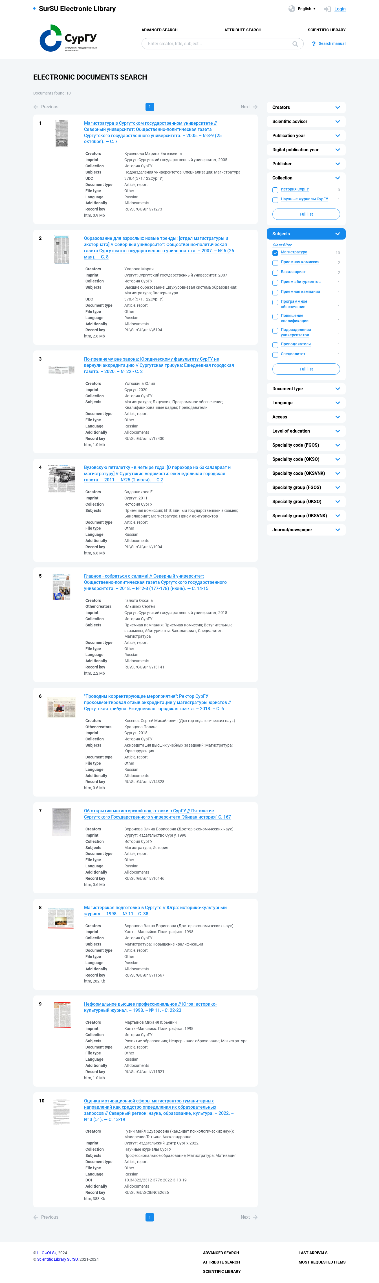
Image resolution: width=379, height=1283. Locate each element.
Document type (287, 388)
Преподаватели (296, 344)
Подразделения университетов (296, 332)
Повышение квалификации (295, 318)
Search (295, 44)
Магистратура (294, 252)
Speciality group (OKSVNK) (299, 515)
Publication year (288, 135)
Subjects (281, 233)
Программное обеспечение (294, 304)
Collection (282, 178)
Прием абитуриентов (301, 281)
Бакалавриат (293, 271)
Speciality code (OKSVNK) (298, 473)
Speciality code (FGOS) (295, 445)
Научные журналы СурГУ (304, 199)
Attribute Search (242, 30)
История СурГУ (295, 189)
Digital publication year (295, 149)
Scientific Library (327, 30)
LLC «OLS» (46, 1253)
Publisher (282, 163)
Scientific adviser (289, 121)
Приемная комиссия (300, 262)
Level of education (291, 431)
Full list (306, 214)
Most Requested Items (322, 1262)
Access (279, 417)
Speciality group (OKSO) (296, 501)
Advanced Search (160, 30)
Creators (281, 107)
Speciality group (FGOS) (296, 487)
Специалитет (293, 354)
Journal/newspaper (292, 529)
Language (282, 402)
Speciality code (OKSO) (295, 459)
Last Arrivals (313, 1253)
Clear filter (281, 245)
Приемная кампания (300, 291)
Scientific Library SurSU (57, 1259)
